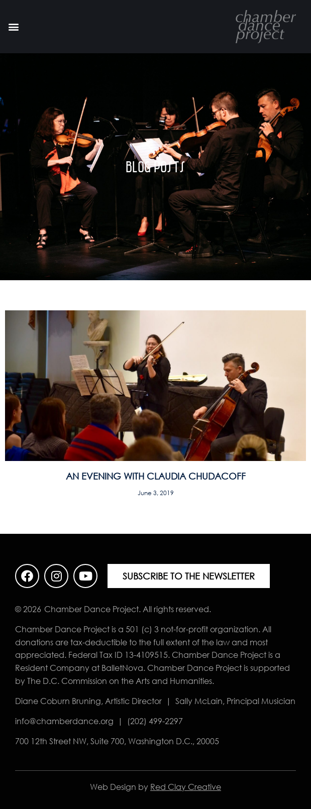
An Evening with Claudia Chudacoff (156, 476)
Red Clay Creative (185, 787)
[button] (13, 27)
